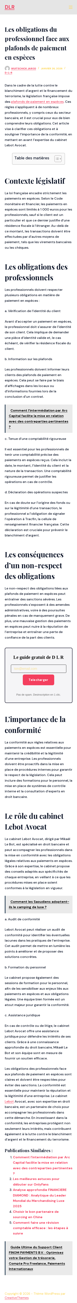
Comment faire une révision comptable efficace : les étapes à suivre (40, 1228)
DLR (10, 7)
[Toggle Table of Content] (56, 158)
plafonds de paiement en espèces (37, 101)
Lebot (9, 1101)
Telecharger (38, 680)
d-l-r (8, 72)
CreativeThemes (17, 1298)
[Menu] (70, 7)
